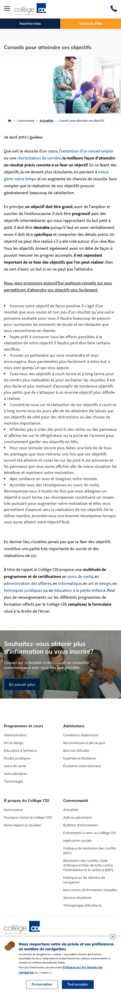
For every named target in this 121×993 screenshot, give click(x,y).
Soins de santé (15, 766)
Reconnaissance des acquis (84, 743)
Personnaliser (42, 984)
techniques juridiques (23, 590)
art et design (99, 583)
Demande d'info (90, 23)
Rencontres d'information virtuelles (90, 890)
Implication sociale (77, 840)
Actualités (46, 120)
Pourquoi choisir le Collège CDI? (28, 817)
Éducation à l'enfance (20, 750)
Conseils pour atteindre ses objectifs (81, 120)
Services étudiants (77, 898)
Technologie (13, 781)
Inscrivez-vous (30, 23)
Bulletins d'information (80, 825)
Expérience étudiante (79, 758)
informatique (69, 583)
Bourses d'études (76, 750)
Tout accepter (77, 984)
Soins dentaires (15, 774)
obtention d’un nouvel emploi (87, 151)
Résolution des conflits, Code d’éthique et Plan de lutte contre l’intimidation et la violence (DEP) (88, 865)
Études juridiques (17, 758)
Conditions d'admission (81, 735)
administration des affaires (27, 583)
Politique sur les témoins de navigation (84, 880)
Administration (15, 735)
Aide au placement (77, 817)
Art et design (14, 743)
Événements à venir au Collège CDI (89, 833)
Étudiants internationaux (82, 766)
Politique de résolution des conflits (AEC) (89, 850)
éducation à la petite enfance (80, 590)
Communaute (25, 120)
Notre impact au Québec (22, 825)
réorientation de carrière (39, 158)
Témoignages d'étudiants (82, 905)
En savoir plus (22, 684)
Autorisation (13, 810)
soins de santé (80, 576)
